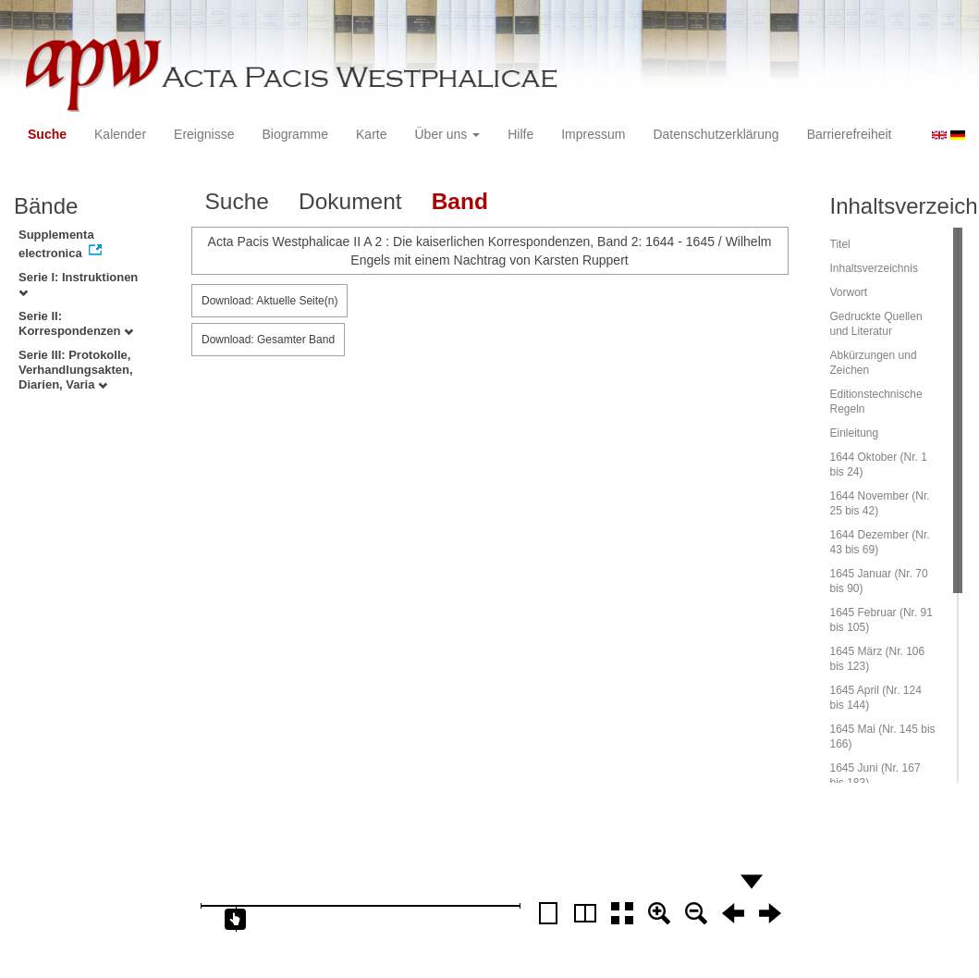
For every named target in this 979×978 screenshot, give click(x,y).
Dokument (350, 201)
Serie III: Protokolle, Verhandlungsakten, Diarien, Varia (75, 369)
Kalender (120, 134)
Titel (840, 244)
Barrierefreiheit (849, 134)
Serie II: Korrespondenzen (75, 323)
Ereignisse (204, 134)
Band (460, 201)
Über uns (448, 134)
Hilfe (520, 134)
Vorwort (849, 292)
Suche (47, 134)
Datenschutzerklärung (715, 134)
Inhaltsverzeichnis (874, 268)
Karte (371, 134)
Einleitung (854, 433)
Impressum (593, 134)
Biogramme (295, 134)
